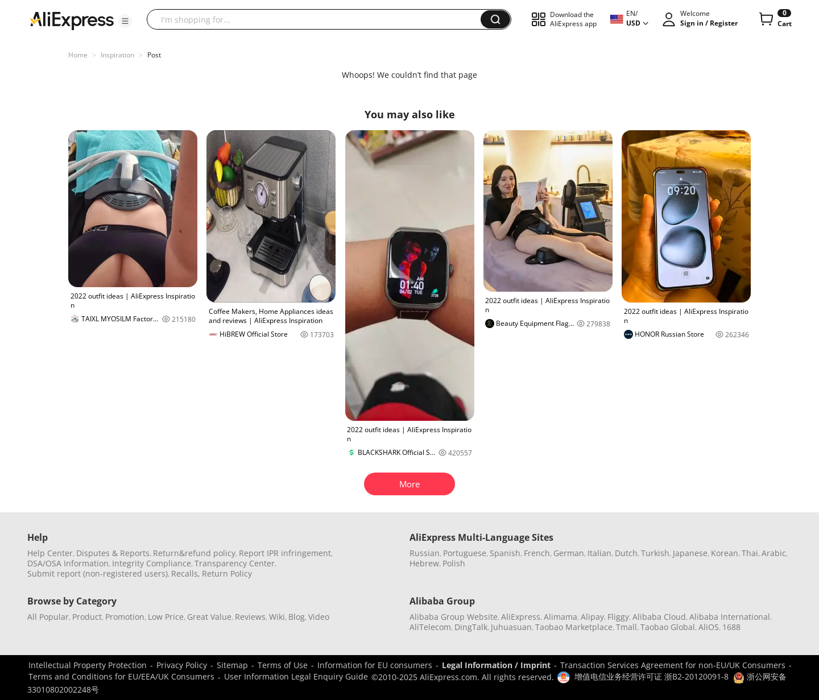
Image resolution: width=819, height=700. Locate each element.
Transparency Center (235, 563)
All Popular (48, 616)
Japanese (690, 553)
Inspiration (117, 55)
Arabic (774, 553)
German (568, 553)
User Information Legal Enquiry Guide (296, 676)
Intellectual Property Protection (87, 665)
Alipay (592, 616)
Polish (453, 563)
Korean (724, 553)
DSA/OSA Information (68, 563)
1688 (731, 627)
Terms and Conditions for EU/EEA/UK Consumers (121, 676)
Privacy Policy (181, 665)
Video (318, 616)
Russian (425, 553)
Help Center (50, 553)
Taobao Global (667, 627)
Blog (296, 616)
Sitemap (232, 665)
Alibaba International (729, 616)
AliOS (708, 627)
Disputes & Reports (113, 553)
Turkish (655, 553)
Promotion (124, 616)
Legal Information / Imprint (496, 665)
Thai (750, 553)
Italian (599, 553)
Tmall (626, 627)
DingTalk (470, 627)
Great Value (209, 616)
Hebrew (424, 563)
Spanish (505, 553)
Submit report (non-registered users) (97, 573)
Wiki (277, 616)
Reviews (250, 616)
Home (78, 55)
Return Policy (227, 573)
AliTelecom (430, 627)
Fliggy (618, 616)
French (537, 553)
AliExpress (520, 616)
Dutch (626, 553)
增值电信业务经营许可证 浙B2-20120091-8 (651, 676)
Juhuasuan (511, 627)
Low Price (166, 616)
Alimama (560, 616)
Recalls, (185, 573)
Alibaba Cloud (659, 616)
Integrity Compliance (151, 563)
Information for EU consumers (374, 665)
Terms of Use (283, 665)
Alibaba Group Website (454, 616)
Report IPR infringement (285, 553)
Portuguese (464, 553)
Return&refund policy (194, 553)
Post (154, 55)
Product (87, 616)
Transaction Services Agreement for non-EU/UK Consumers (672, 665)
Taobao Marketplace (574, 627)
